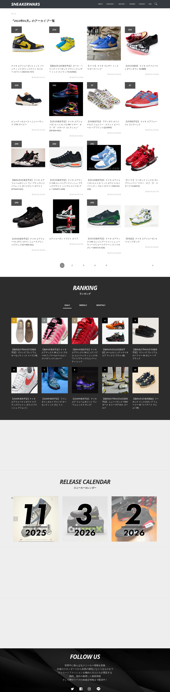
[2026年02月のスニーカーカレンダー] (134, 519)
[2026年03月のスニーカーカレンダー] (85, 519)
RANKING (85, 288)
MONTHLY (100, 305)
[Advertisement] (85, 445)
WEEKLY (83, 305)
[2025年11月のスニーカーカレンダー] (35, 519)
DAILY (67, 305)
